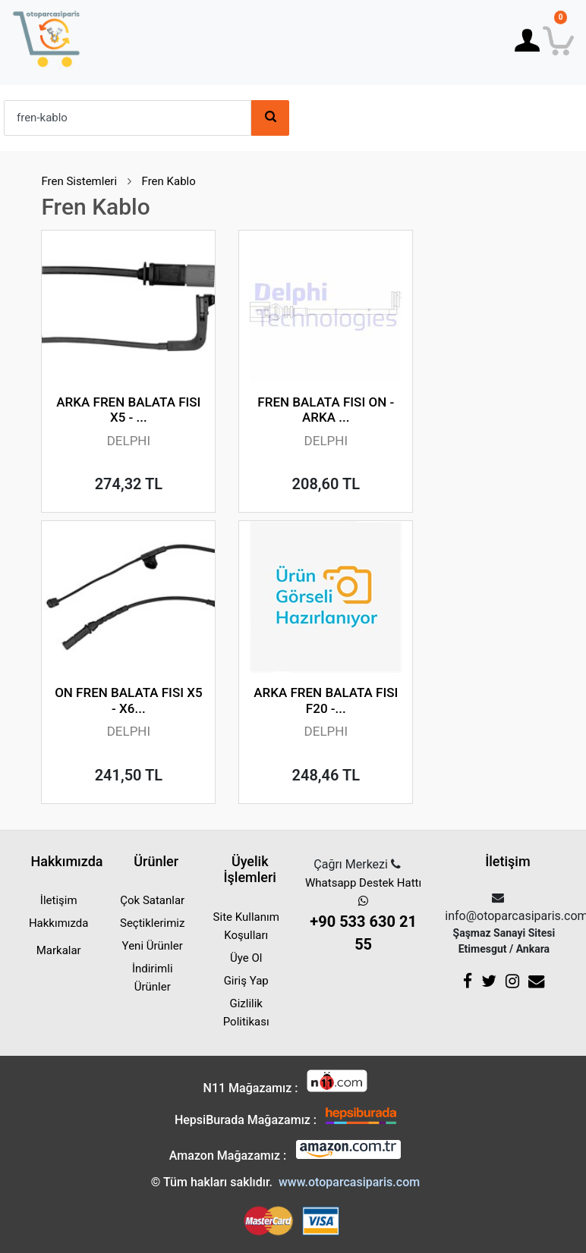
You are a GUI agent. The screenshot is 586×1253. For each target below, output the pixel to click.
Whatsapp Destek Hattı (363, 916)
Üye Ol (246, 958)
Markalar (58, 950)
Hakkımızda (59, 923)
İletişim (58, 900)
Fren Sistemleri (79, 181)
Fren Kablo (169, 181)
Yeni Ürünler (152, 946)
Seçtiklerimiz (152, 923)
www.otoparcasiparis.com (349, 1182)
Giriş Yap (246, 981)
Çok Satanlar (152, 900)
